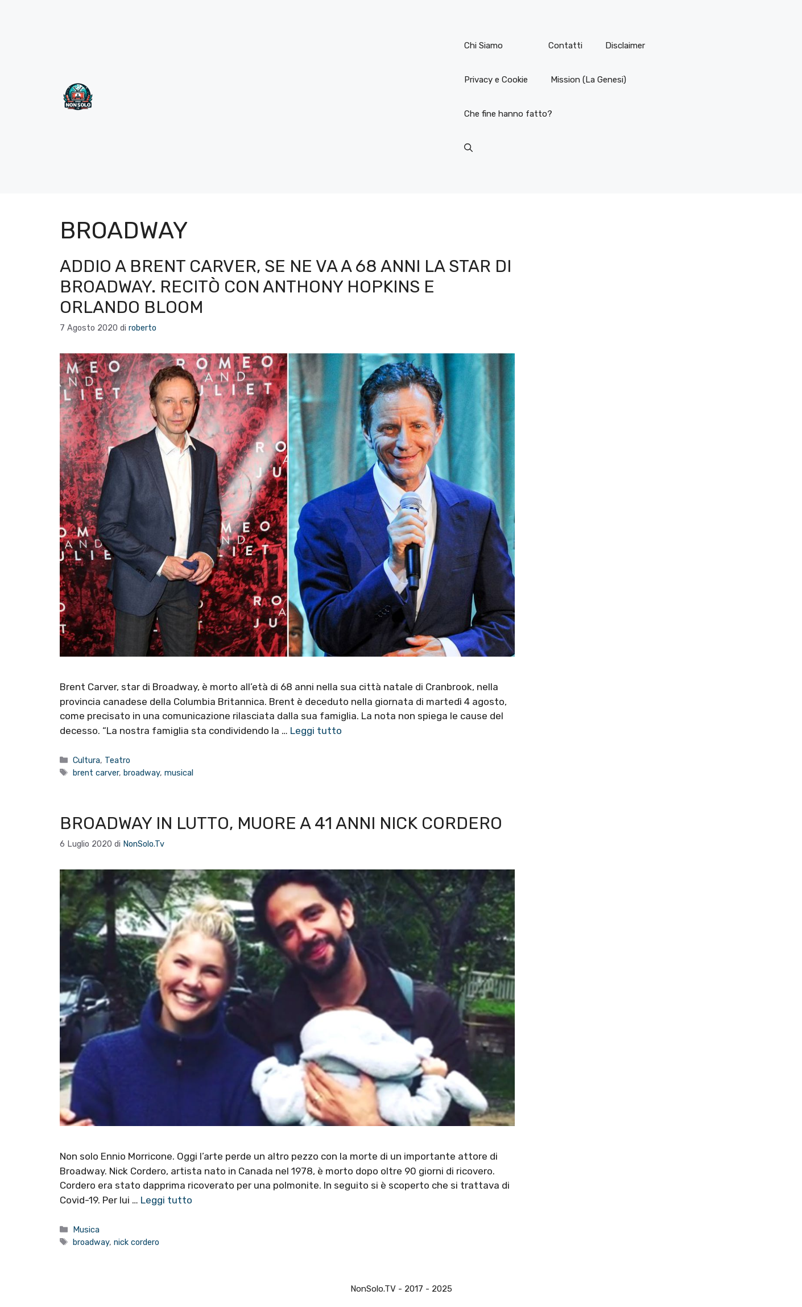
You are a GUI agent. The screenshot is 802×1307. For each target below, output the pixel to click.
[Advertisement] (274, 96)
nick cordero (136, 1242)
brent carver (96, 773)
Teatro (117, 760)
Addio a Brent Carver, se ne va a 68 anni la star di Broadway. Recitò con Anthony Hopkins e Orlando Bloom (285, 287)
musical (178, 773)
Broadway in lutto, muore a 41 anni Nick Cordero (281, 823)
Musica (86, 1229)
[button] (468, 148)
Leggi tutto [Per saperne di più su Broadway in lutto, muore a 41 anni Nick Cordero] (166, 1200)
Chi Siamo (483, 45)
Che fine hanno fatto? (508, 114)
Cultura (86, 760)
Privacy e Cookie (496, 80)
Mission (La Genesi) (588, 80)
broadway (141, 773)
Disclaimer (625, 45)
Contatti (565, 45)
